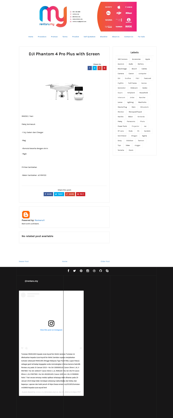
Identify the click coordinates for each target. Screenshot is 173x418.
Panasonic (131, 121)
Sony (120, 141)
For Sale (141, 37)
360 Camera (122, 59)
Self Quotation (89, 37)
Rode (130, 131)
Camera (121, 74)
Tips (119, 145)
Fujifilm (120, 83)
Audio (131, 64)
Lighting (130, 102)
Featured (147, 78)
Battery (141, 64)
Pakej (120, 121)
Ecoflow (128, 78)
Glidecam (134, 88)
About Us (115, 37)
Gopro (120, 93)
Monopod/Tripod (135, 112)
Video (128, 145)
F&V (137, 78)
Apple (147, 59)
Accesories (136, 59)
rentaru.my (86, 390)
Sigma (144, 136)
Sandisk (147, 131)
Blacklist (103, 37)
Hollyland (131, 93)
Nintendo (141, 117)
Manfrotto (142, 102)
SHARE (48, 194)
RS (138, 131)
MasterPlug (122, 107)
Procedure (42, 37)
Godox (144, 88)
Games (144, 83)
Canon (131, 74)
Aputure (121, 64)
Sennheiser (122, 136)
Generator (122, 88)
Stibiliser (129, 141)
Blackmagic (122, 69)
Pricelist (75, 37)
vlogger (137, 145)
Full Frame (132, 83)
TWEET (59, 194)
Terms (64, 37)
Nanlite (120, 117)
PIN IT (80, 194)
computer (142, 74)
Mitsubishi (144, 107)
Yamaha (121, 150)
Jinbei (132, 97)
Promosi (54, 37)
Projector (135, 126)
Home (30, 37)
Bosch (134, 69)
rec (145, 126)
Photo (142, 121)
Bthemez (98, 414)
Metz (133, 107)
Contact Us (128, 37)
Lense (120, 102)
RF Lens (121, 131)
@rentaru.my (31, 281)
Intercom (121, 97)
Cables (144, 69)
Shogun (134, 136)
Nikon (130, 117)
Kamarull (40, 220)
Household (143, 93)
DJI (119, 78)
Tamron (141, 141)
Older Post (105, 261)
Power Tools (122, 126)
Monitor (121, 112)
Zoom (131, 150)
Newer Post (24, 261)
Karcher (142, 97)
